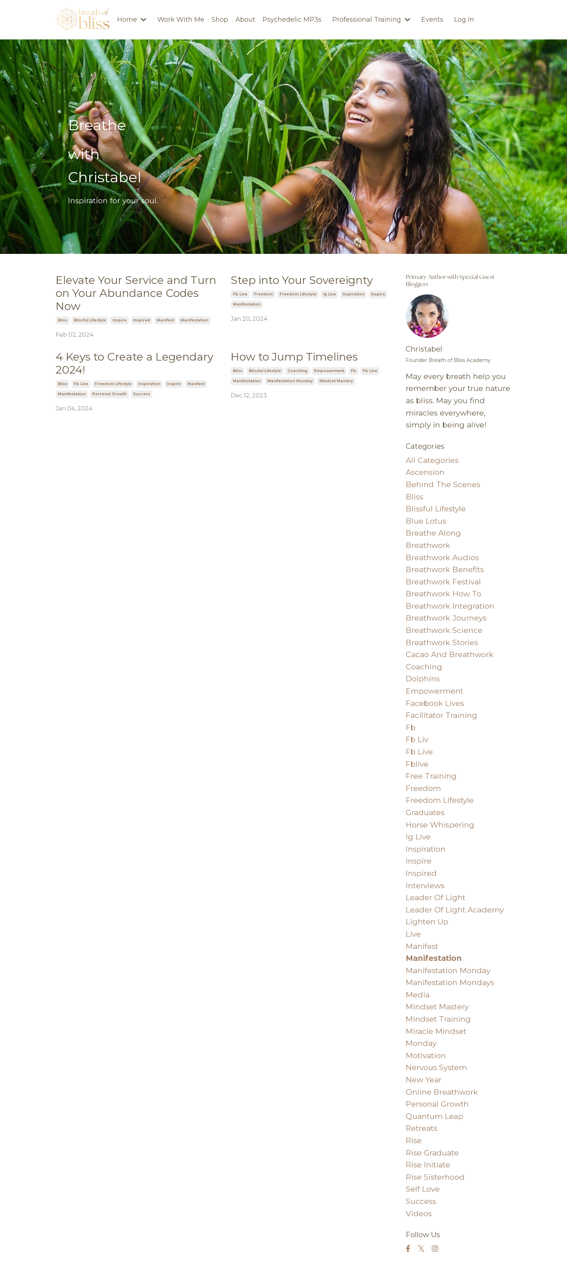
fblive (417, 764)
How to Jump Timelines (294, 356)
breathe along (433, 532)
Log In (464, 20)
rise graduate (432, 1152)
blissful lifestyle (90, 320)
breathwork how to (443, 593)
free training (431, 775)
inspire (119, 320)
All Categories (432, 460)
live (413, 933)
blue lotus (426, 520)
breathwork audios (442, 557)
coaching (297, 371)
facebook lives (435, 703)
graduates (425, 812)
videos (419, 1213)
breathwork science (444, 630)
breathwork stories (442, 642)
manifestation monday (290, 381)
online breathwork (442, 1092)
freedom (263, 294)
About (245, 20)
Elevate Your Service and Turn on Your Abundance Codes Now (136, 293)
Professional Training (371, 20)
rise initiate (428, 1164)
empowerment (329, 371)
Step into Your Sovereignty (302, 280)
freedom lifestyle (298, 294)
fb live (240, 294)
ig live (329, 294)
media (418, 994)
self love (423, 1188)
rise (414, 1140)
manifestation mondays (450, 982)
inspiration (353, 294)
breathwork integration (450, 605)
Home (131, 20)
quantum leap (434, 1116)
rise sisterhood (435, 1177)
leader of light (435, 897)
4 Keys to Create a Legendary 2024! (134, 363)
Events (432, 20)
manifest (165, 320)
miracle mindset (436, 1031)
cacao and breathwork (450, 654)
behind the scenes (443, 484)
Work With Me (180, 20)
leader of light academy (455, 909)
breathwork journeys (446, 617)
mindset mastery (336, 381)
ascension (425, 472)
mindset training (438, 1018)
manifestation (194, 320)
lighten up (427, 921)
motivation (426, 1055)
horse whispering (440, 824)
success (141, 394)
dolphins (423, 678)
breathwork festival (443, 581)
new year (424, 1079)
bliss (62, 320)
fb (353, 371)
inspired (141, 320)
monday (421, 1043)
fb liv (417, 739)
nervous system (436, 1067)
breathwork (428, 545)
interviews (425, 885)
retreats (421, 1128)
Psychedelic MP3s (292, 20)
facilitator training (441, 715)
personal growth (109, 394)
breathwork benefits (445, 569)
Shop (220, 20)
